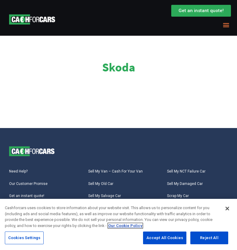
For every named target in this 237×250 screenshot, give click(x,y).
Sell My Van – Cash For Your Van (115, 171)
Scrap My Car (178, 196)
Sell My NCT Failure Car (186, 171)
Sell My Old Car (100, 184)
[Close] (227, 209)
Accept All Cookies (164, 238)
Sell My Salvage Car (104, 196)
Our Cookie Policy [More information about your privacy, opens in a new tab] (125, 226)
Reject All (209, 238)
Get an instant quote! (26, 196)
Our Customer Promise (28, 184)
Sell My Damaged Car (185, 184)
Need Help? (18, 171)
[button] (226, 25)
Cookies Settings (24, 238)
